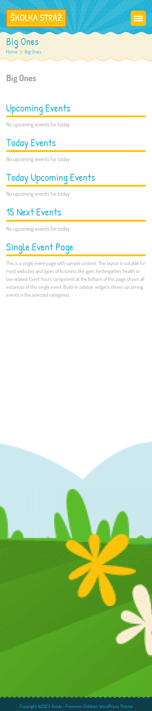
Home (12, 51)
